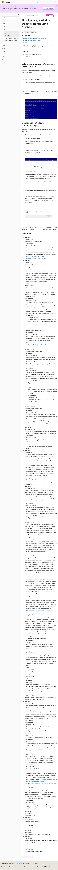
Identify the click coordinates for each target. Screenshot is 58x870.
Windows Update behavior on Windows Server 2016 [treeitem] (11, 39)
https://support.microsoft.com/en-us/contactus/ (39, 610)
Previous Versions (13, 867)
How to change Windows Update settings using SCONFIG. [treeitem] (11, 33)
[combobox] (10, 17)
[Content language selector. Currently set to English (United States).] (8, 863)
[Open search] (50, 2)
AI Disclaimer (4, 867)
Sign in (54, 2)
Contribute (26, 867)
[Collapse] (18, 14)
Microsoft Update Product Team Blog (34, 15)
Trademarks (11, 869)
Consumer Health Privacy (43, 867)
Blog (20, 867)
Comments (25, 42)
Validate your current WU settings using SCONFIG (34, 38)
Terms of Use (4, 869)
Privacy (32, 867)
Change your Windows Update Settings (32, 40)
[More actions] (55, 15)
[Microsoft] (3, 2)
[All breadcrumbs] (23, 15)
